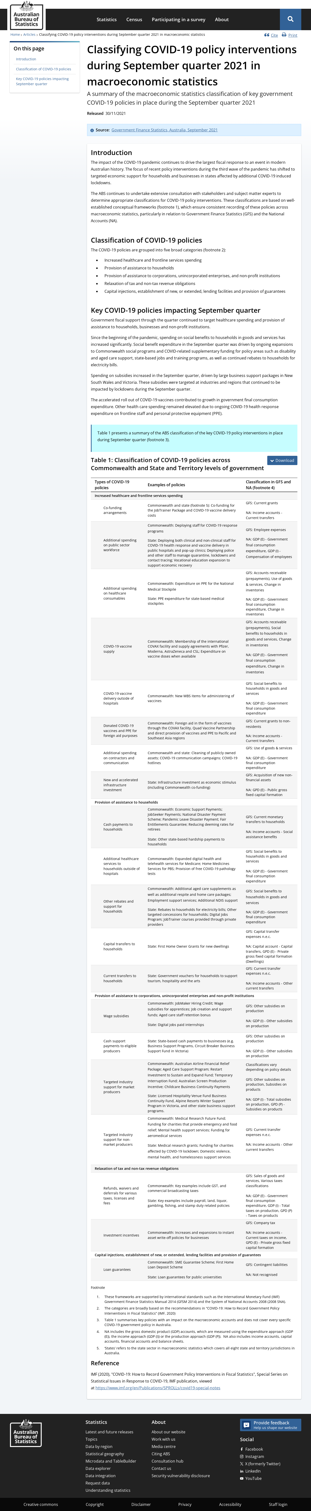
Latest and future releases (109, 1432)
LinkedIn (253, 1471)
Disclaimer (141, 1504)
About (222, 19)
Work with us (163, 1439)
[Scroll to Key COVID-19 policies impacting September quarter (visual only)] (265, 311)
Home (15, 34)
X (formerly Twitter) (262, 1463)
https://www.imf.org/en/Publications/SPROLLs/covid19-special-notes (157, 1388)
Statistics (107, 19)
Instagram (254, 1456)
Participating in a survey (178, 19)
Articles (29, 34)
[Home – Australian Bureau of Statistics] (26, 1433)
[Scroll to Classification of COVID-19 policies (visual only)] (207, 241)
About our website (168, 1432)
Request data (98, 1483)
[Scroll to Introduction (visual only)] (137, 153)
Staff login (278, 1504)
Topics (91, 1439)
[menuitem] (107, 20)
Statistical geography (105, 1453)
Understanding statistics (108, 1490)
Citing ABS (161, 1453)
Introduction (26, 59)
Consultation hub (167, 1461)
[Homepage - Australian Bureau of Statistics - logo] (26, 15)
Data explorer (98, 1468)
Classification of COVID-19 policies (43, 69)
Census (134, 19)
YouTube (253, 1478)
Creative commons (41, 1504)
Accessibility (230, 1504)
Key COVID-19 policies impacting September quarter (42, 81)
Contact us (161, 1468)
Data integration (101, 1475)
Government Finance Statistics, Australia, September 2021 (165, 130)
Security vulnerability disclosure (181, 1475)
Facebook (254, 1449)
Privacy (184, 1504)
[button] (290, 19)
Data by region (99, 1446)
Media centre (164, 1446)
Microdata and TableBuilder (111, 1461)
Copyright (95, 1504)
